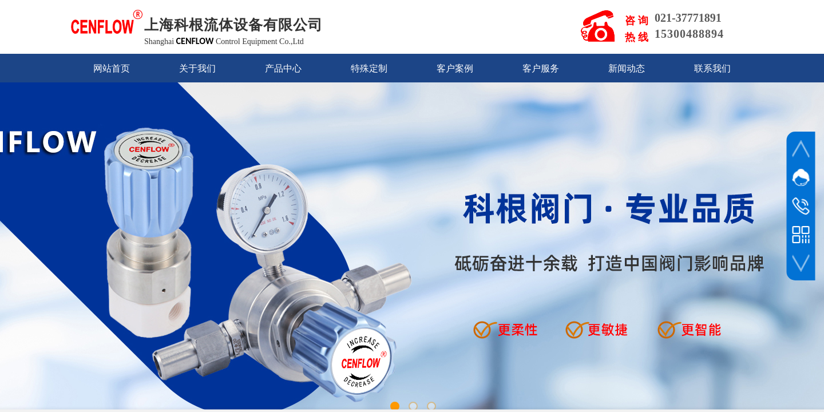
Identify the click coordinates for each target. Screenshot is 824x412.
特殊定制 (369, 68)
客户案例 (455, 68)
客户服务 (540, 68)
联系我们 (712, 68)
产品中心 (283, 68)
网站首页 (111, 68)
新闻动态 (626, 68)
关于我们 (197, 68)
